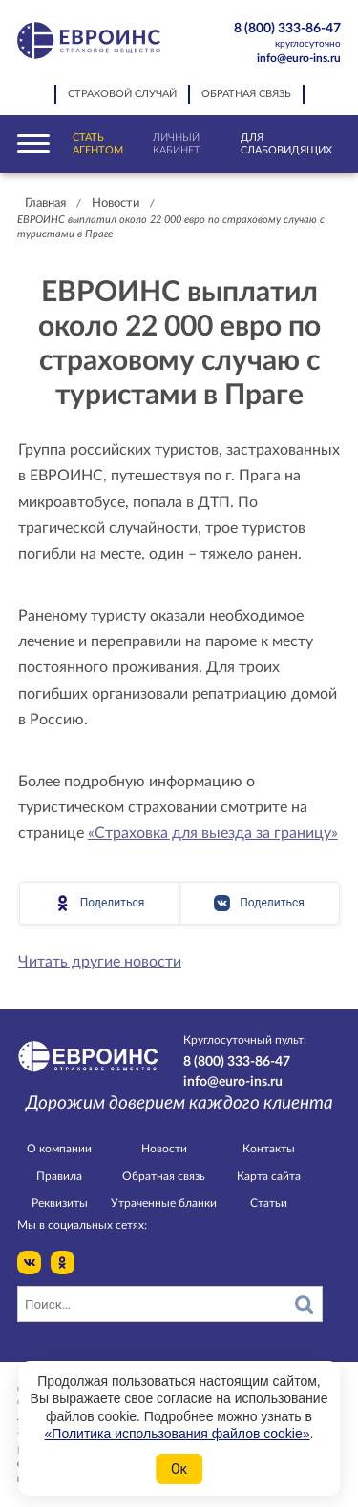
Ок (179, 1468)
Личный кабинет (176, 143)
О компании (59, 1148)
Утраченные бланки (164, 1203)
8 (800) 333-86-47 (279, 36)
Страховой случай (122, 94)
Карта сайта (269, 1176)
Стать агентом (98, 143)
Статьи (268, 1203)
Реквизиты (60, 1203)
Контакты (268, 1148)
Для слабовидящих (286, 143)
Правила (59, 1176)
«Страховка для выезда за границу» (213, 833)
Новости (115, 203)
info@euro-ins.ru (299, 58)
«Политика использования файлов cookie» (177, 1433)
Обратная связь (246, 94)
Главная (45, 203)
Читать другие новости (99, 961)
